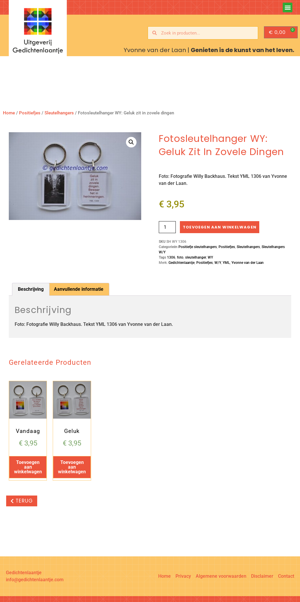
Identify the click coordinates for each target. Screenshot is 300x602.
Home (9, 113)
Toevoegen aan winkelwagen (219, 227)
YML (226, 263)
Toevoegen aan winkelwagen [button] (28, 467)
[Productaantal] (167, 227)
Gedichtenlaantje (181, 263)
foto (180, 257)
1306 (171, 257)
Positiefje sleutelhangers (197, 247)
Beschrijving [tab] (31, 289)
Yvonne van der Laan (247, 263)
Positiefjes (29, 113)
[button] (287, 7)
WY (210, 257)
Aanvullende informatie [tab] (78, 289)
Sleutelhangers (59, 113)
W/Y (217, 263)
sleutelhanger (195, 257)
